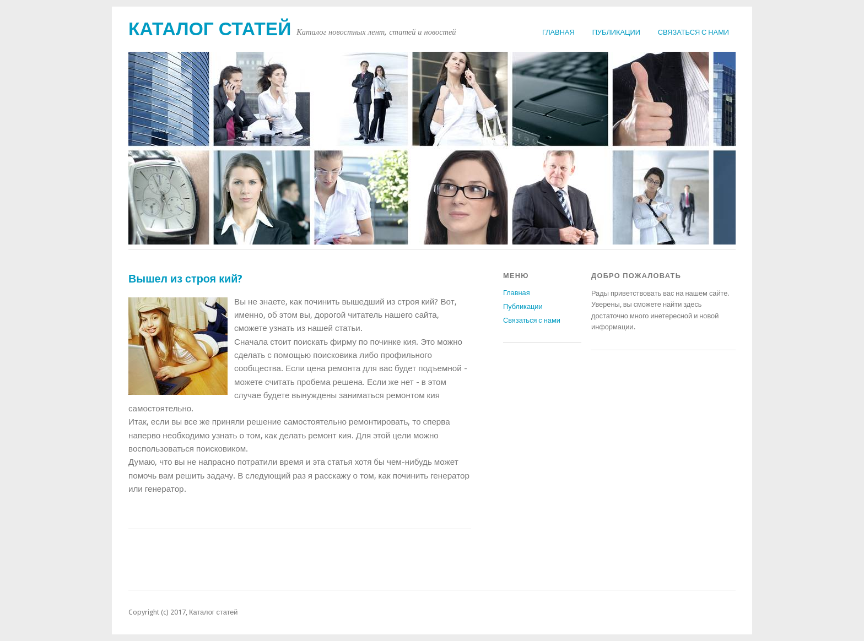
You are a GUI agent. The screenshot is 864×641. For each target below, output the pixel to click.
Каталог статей (209, 29)
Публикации (616, 32)
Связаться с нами (693, 32)
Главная (558, 32)
